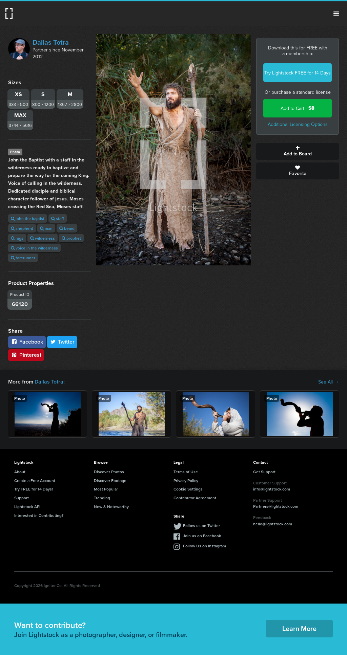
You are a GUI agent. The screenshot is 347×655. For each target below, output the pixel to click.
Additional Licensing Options (298, 124)
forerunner (23, 258)
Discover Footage (110, 480)
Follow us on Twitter (201, 525)
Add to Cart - (297, 108)
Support (21, 498)
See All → (328, 381)
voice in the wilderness (34, 248)
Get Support (264, 472)
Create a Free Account (34, 480)
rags (17, 238)
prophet (71, 238)
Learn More (299, 628)
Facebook (27, 342)
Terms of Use (186, 472)
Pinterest (26, 355)
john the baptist (27, 218)
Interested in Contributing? (39, 515)
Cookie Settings (188, 489)
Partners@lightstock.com (275, 506)
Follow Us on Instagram (204, 546)
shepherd (22, 228)
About (19, 472)
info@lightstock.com (271, 489)
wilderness (42, 238)
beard (67, 228)
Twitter (62, 342)
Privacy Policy (186, 480)
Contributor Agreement (195, 498)
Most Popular (106, 489)
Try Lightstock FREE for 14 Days (297, 72)
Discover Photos (109, 472)
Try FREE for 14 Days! (33, 489)
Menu (336, 13)
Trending (102, 498)
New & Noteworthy (111, 506)
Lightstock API (27, 506)
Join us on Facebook (202, 536)
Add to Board (297, 151)
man (46, 228)
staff (57, 218)
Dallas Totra (51, 42)
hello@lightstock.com (272, 524)
